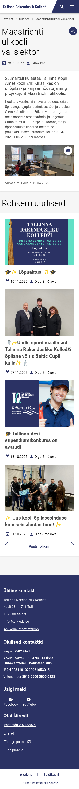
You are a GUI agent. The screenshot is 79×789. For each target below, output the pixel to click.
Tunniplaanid (13, 750)
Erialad (9, 733)
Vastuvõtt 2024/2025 (20, 725)
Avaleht (8, 19)
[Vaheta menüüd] (72, 6)
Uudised (24, 19)
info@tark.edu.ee (16, 621)
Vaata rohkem (39, 546)
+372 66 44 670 (15, 614)
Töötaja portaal (15, 742)
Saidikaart (51, 775)
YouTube (29, 702)
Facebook (11, 702)
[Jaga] (73, 31)
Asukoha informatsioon (21, 629)
